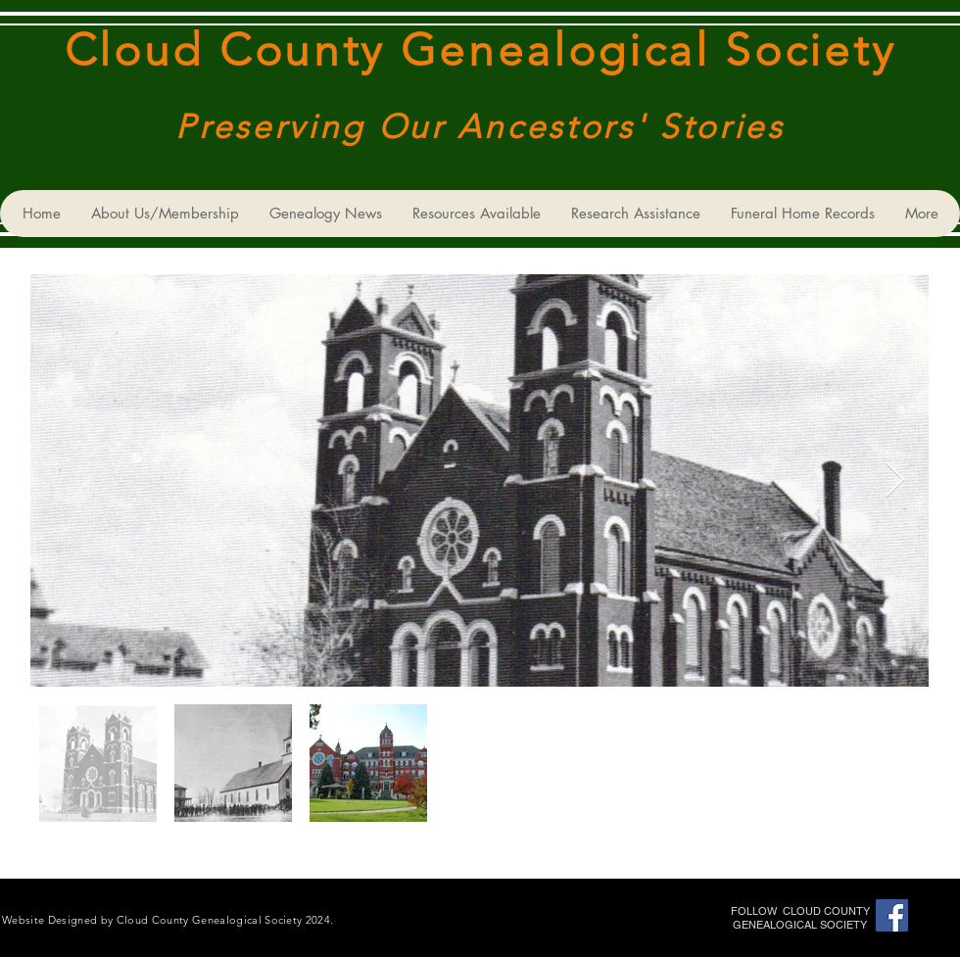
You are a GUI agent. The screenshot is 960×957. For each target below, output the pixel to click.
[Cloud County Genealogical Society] (892, 915)
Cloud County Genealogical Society (480, 50)
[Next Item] (895, 480)
